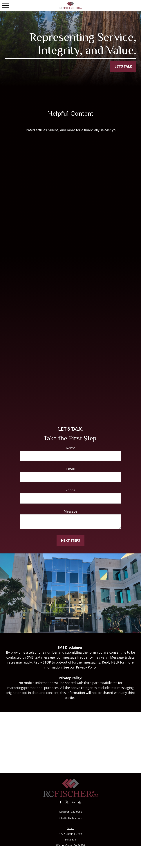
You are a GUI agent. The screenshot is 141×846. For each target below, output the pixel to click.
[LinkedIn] (73, 801)
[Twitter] (66, 801)
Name (70, 448)
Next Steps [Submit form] (70, 540)
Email (70, 469)
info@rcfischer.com (70, 818)
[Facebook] (60, 801)
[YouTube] (79, 801)
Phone (70, 490)
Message (70, 511)
